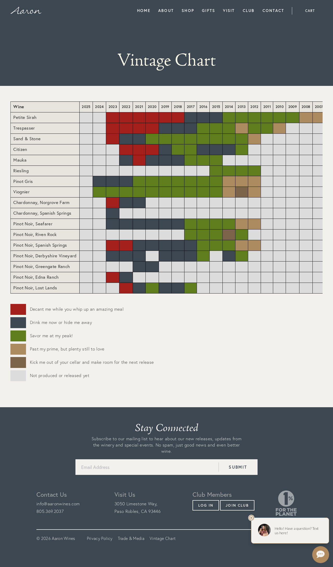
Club (249, 10)
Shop (188, 10)
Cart (310, 11)
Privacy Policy (100, 538)
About (166, 10)
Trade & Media (131, 538)
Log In (206, 505)
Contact (273, 10)
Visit (229, 10)
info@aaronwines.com (58, 503)
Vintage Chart (163, 538)
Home (143, 10)
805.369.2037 (50, 511)
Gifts (208, 10)
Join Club (237, 505)
